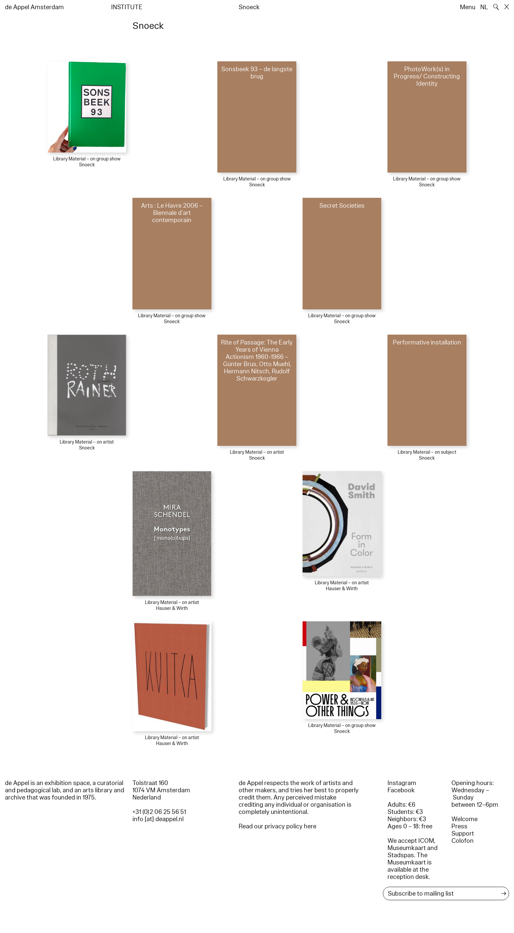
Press (459, 826)
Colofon (462, 841)
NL (484, 7)
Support (462, 833)
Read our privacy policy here (277, 826)
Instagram (401, 783)
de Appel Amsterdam (34, 7)
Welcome (464, 819)
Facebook (401, 790)
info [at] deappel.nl (158, 819)
